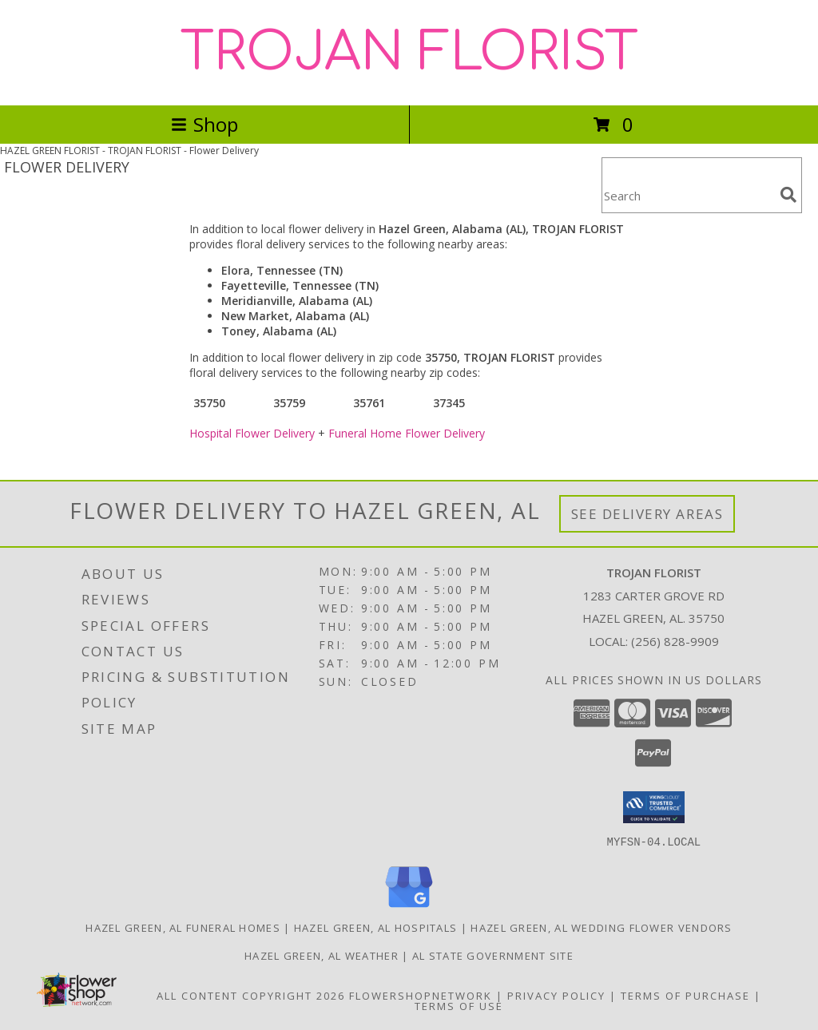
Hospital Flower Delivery (252, 433)
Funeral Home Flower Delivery (406, 433)
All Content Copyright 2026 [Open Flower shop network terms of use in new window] (251, 995)
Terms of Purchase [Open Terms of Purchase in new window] (685, 995)
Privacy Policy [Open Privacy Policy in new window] (556, 995)
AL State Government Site (493, 955)
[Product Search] (687, 195)
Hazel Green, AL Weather (321, 955)
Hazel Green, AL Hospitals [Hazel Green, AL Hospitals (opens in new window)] (376, 927)
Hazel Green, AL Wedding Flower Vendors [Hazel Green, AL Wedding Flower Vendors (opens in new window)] (601, 927)
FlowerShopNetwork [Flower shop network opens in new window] (420, 995)
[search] (788, 195)
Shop (204, 124)
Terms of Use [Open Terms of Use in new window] (459, 1005)
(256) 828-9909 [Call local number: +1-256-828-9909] (675, 641)
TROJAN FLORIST (409, 52)
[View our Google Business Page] (409, 907)
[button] (654, 807)
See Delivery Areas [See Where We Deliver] (647, 514)
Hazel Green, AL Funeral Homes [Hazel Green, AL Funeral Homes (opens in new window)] (182, 927)
